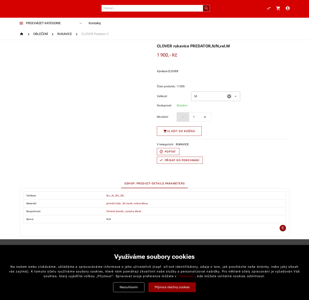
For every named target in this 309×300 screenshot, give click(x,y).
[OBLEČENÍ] (40, 34)
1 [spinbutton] (194, 116)
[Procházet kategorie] (21, 23)
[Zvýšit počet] (205, 117)
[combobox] (215, 96)
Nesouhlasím (129, 287)
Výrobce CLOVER (168, 71)
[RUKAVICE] (64, 34)
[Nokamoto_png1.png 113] (38, 8)
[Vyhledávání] (153, 8)
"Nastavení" (187, 276)
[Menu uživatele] (287, 8)
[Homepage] (22, 34)
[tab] (154, 183)
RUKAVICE (182, 144)
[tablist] (154, 183)
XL (113, 195)
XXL (117, 195)
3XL (122, 195)
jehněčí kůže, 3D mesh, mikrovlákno (127, 203)
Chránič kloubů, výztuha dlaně (123, 211)
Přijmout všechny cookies (172, 287)
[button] (206, 8)
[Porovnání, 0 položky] (269, 8)
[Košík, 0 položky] (278, 8)
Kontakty (95, 23)
